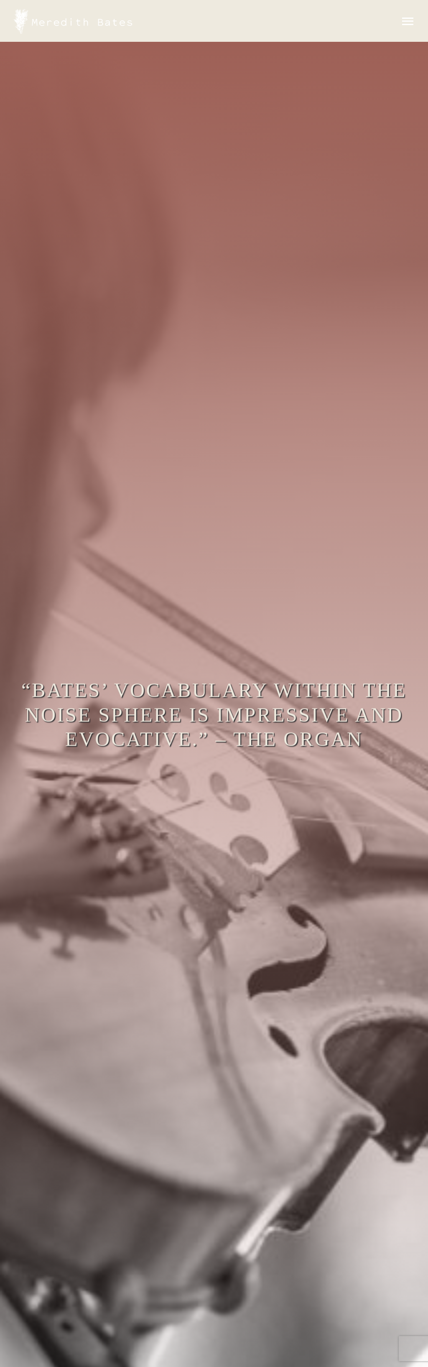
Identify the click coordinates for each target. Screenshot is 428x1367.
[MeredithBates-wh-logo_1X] (75, 11)
